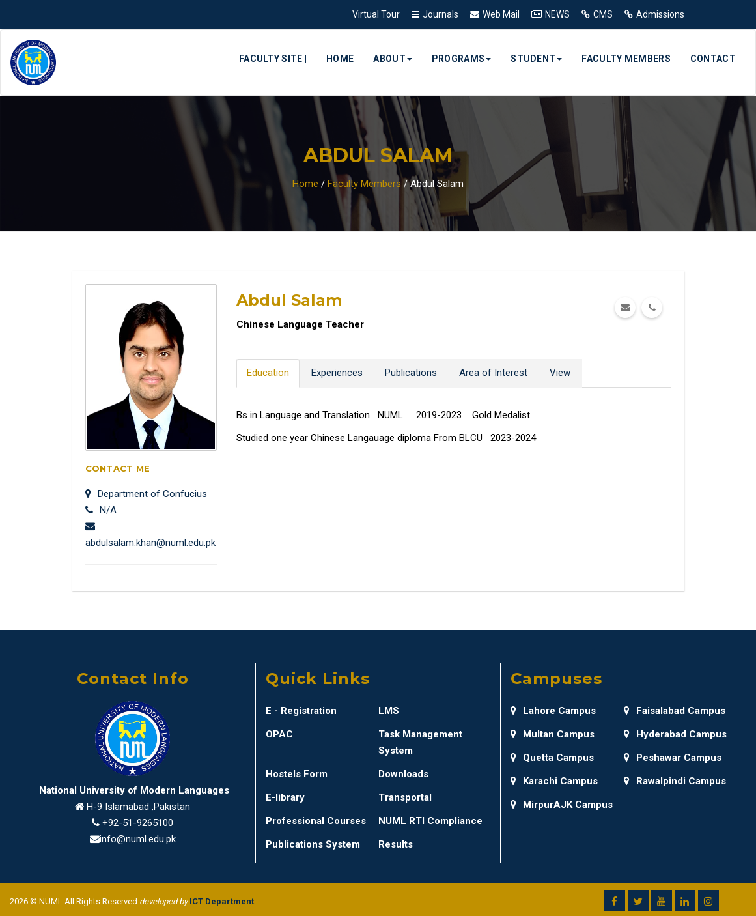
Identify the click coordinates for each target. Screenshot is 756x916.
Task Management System (420, 742)
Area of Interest (493, 373)
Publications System (313, 844)
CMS (603, 14)
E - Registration (301, 711)
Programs (461, 58)
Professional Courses (316, 821)
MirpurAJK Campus (562, 804)
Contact (713, 58)
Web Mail (501, 14)
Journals (440, 14)
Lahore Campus (553, 711)
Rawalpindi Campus (675, 781)
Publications (411, 373)
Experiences (337, 373)
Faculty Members (626, 58)
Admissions (660, 14)
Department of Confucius (146, 494)
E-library (285, 797)
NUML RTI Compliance (430, 821)
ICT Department (221, 901)
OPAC (279, 734)
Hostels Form (297, 774)
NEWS (557, 14)
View (560, 373)
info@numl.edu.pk (138, 839)
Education (268, 373)
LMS (388, 711)
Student (536, 58)
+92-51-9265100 (137, 823)
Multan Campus (553, 734)
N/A (101, 510)
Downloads (403, 774)
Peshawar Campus (672, 758)
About (392, 58)
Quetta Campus (552, 758)
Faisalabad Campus (674, 711)
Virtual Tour (376, 14)
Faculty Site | (273, 58)
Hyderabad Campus (675, 734)
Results (395, 844)
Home (340, 58)
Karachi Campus (554, 781)
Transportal (405, 797)
